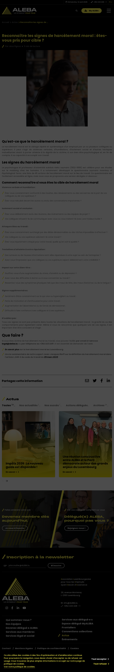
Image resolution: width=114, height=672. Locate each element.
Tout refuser (100, 663)
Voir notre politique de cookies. (19, 666)
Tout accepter (99, 659)
